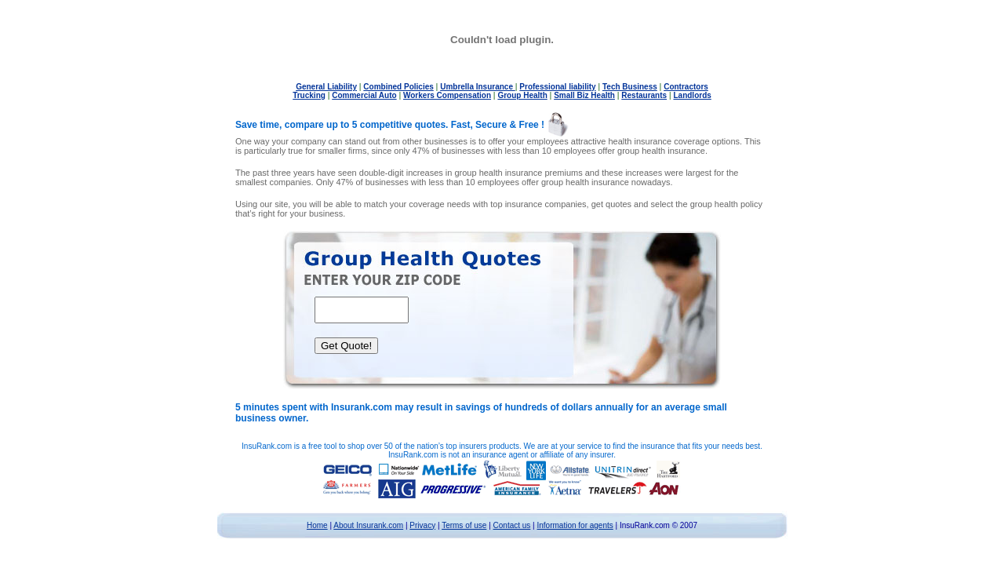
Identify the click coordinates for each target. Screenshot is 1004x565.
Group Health (522, 95)
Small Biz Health (584, 95)
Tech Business (629, 86)
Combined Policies (398, 86)
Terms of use (464, 525)
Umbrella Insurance (477, 86)
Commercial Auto (364, 95)
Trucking (309, 95)
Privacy (422, 525)
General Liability (326, 86)
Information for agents (575, 525)
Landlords (692, 95)
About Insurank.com (368, 525)
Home (317, 525)
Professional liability (557, 86)
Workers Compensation (447, 95)
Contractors (686, 86)
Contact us (512, 525)
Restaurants (644, 95)
